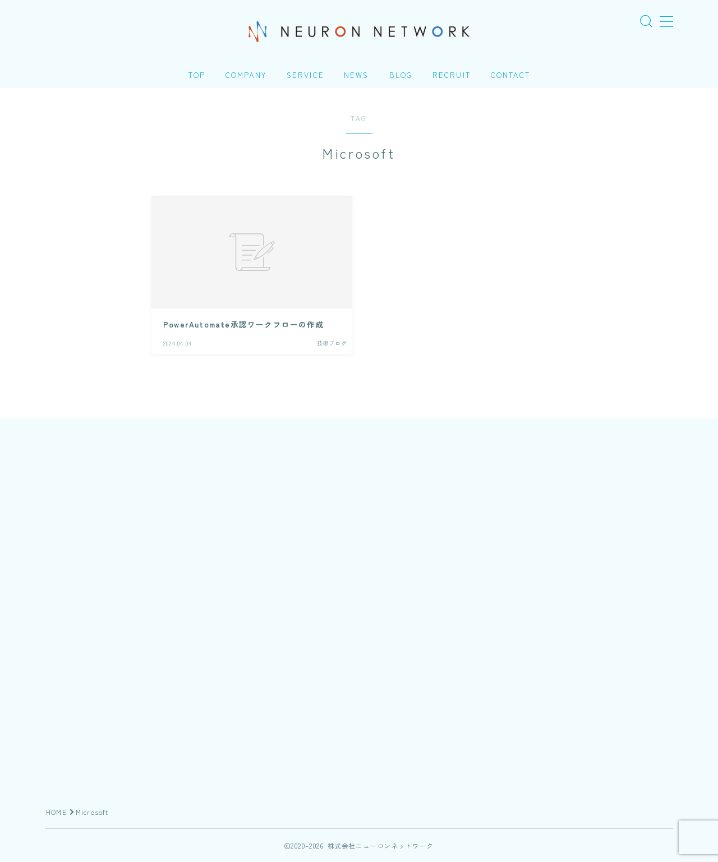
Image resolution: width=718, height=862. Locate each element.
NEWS (356, 75)
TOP (196, 75)
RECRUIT (451, 75)
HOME (56, 812)
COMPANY (245, 75)
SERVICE (305, 75)
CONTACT (510, 75)
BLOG (400, 75)
